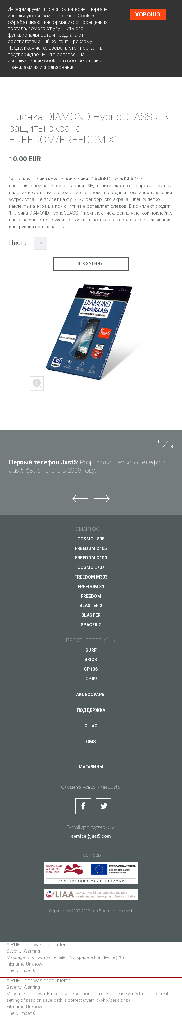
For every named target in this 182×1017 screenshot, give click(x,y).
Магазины (91, 766)
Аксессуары (91, 694)
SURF (91, 649)
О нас (91, 725)
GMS (91, 741)
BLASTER (91, 615)
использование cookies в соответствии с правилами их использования (55, 64)
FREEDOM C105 (91, 548)
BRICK (90, 659)
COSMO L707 (90, 567)
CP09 (91, 678)
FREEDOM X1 (91, 586)
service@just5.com (91, 835)
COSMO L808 (90, 538)
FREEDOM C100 (91, 557)
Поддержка (91, 710)
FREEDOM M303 (91, 577)
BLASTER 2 (91, 605)
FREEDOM (91, 595)
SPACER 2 (91, 624)
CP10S (91, 669)
